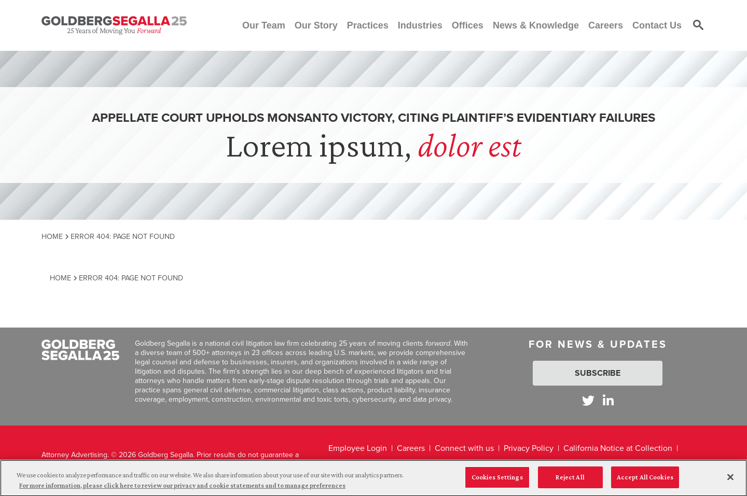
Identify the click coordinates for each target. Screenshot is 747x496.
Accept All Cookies (645, 481)
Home (52, 236)
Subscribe (597, 373)
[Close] (730, 481)
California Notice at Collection (617, 448)
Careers (411, 448)
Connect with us (464, 448)
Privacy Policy (529, 448)
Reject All (570, 481)
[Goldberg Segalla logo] (114, 25)
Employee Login (357, 448)
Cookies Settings (497, 481)
